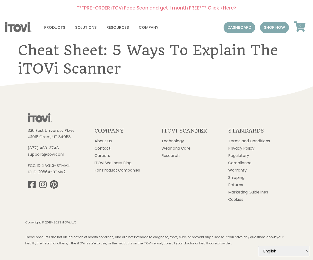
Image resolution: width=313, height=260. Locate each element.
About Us (103, 141)
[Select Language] (283, 251)
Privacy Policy (241, 148)
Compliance (240, 163)
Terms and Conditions (249, 141)
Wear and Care (176, 148)
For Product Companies (117, 170)
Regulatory (238, 155)
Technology (172, 141)
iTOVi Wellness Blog (113, 163)
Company (148, 27)
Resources (117, 27)
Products (54, 27)
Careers (102, 155)
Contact (103, 148)
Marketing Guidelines (248, 192)
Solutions (86, 27)
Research (170, 155)
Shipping (236, 177)
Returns (235, 185)
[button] (239, 27)
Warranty (237, 170)
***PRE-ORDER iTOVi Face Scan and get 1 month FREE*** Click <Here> (156, 8)
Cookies (235, 199)
